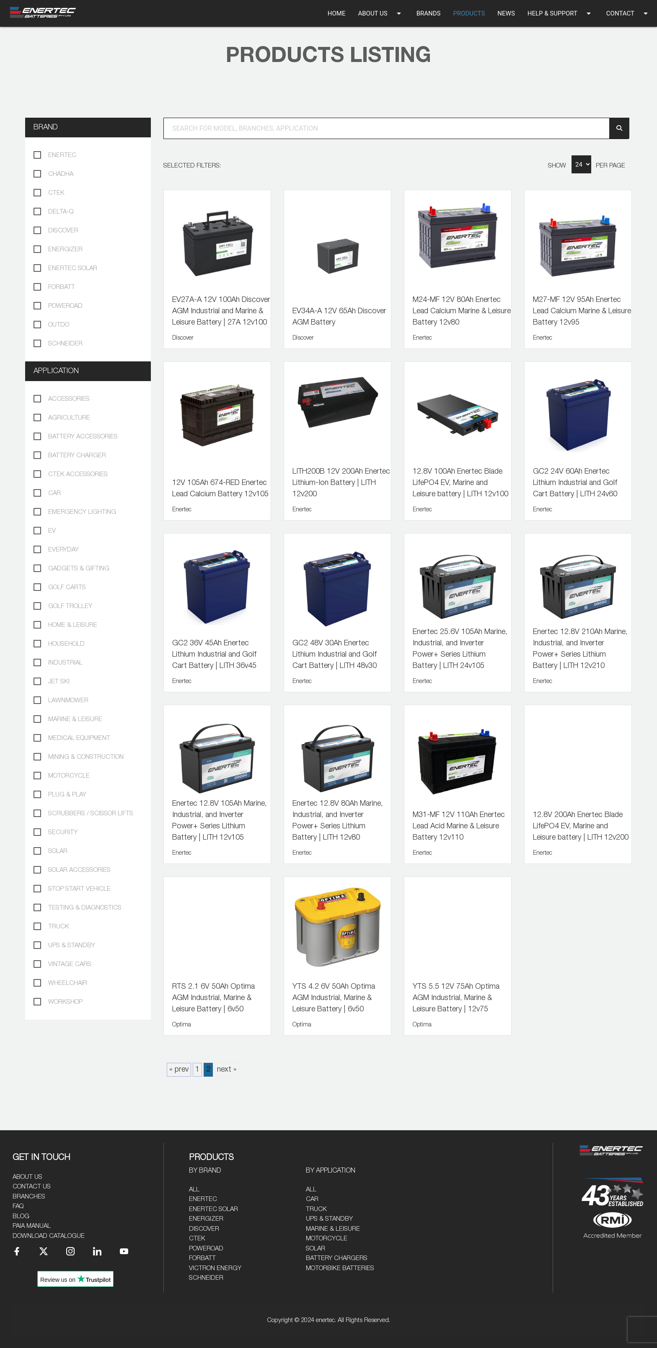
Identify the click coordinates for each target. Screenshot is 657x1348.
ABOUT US (381, 13)
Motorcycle (326, 1238)
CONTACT (628, 13)
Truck (316, 1209)
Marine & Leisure (333, 1229)
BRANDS (428, 13)
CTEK (197, 1238)
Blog (21, 1216)
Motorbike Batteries (340, 1268)
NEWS (506, 13)
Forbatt (202, 1258)
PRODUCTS (469, 13)
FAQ (18, 1206)
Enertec (203, 1199)
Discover (204, 1229)
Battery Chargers (336, 1258)
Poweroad (206, 1248)
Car (312, 1199)
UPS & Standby (329, 1219)
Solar (315, 1248)
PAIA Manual (32, 1226)
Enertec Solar (213, 1209)
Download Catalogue (49, 1236)
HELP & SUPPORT (561, 13)
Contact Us (32, 1186)
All (194, 1189)
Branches (29, 1196)
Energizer (206, 1219)
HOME (337, 13)
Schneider (206, 1278)
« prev (179, 1069)
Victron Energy (215, 1268)
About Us (27, 1177)
